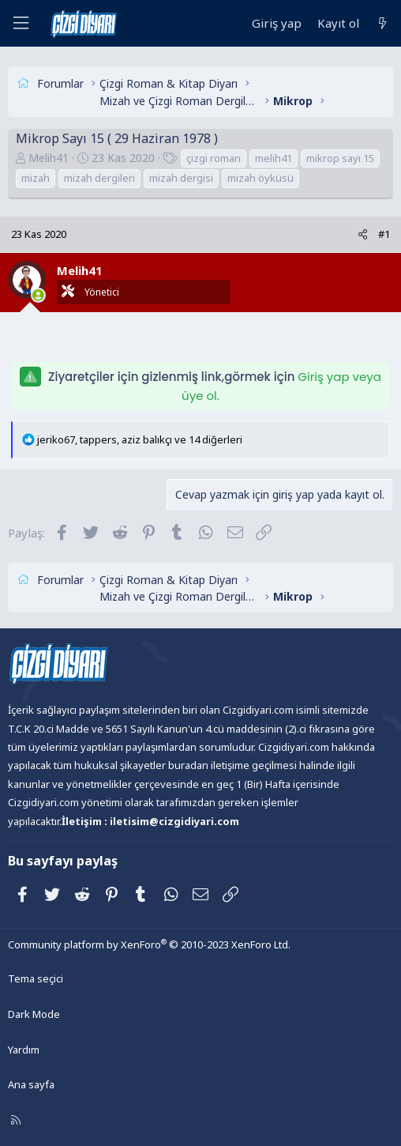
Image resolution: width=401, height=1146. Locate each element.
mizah (35, 178)
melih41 (273, 158)
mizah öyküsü (260, 178)
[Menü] (20, 23)
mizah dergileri (99, 178)
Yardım (23, 1049)
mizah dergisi (181, 178)
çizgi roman (213, 158)
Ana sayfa (31, 1084)
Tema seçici (35, 978)
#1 (384, 234)
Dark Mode (34, 1014)
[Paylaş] (363, 234)
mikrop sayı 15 (340, 158)
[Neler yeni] (382, 23)
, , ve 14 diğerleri (139, 439)
